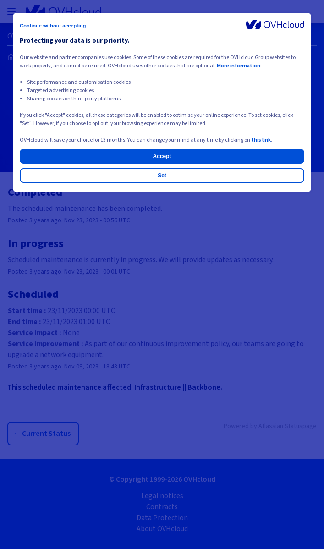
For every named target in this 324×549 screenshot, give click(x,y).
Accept (162, 156)
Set (162, 175)
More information (238, 66)
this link (261, 140)
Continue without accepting (53, 25)
